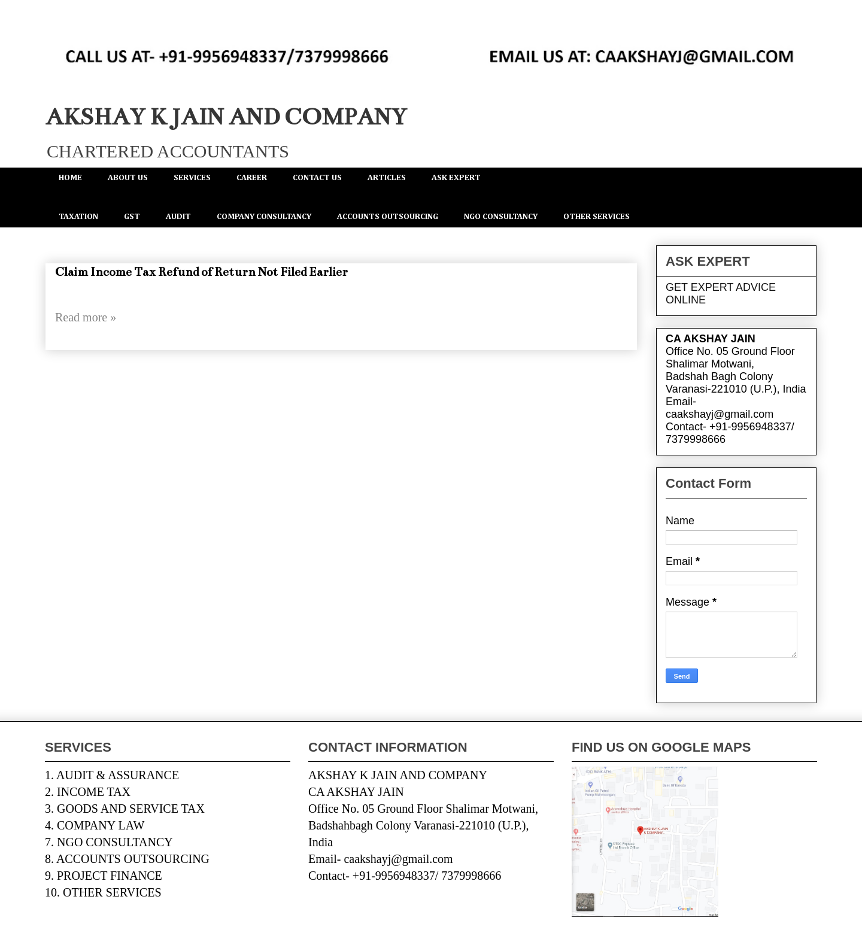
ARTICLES (387, 178)
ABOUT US (128, 178)
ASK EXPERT (456, 178)
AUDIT (178, 216)
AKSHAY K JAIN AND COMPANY (225, 117)
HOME (70, 178)
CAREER (251, 178)
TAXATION (78, 216)
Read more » (85, 317)
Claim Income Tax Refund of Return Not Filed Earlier (201, 272)
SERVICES (192, 178)
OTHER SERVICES (596, 216)
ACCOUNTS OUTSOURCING (387, 216)
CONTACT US (317, 178)
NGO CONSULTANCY (501, 216)
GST (132, 216)
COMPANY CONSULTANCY (264, 216)
